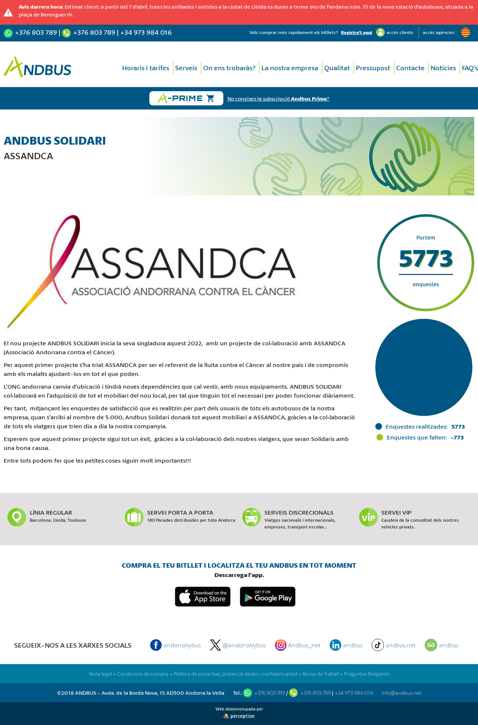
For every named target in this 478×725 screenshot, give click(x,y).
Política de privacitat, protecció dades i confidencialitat (236, 673)
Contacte (410, 67)
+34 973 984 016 (146, 32)
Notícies (443, 67)
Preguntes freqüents (366, 673)
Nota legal (100, 673)
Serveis (186, 67)
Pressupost (373, 67)
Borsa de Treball (321, 673)
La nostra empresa (289, 67)
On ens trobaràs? (229, 67)
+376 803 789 (36, 32)
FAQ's (470, 67)
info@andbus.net (401, 692)
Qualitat (337, 67)
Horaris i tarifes (145, 67)
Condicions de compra (142, 673)
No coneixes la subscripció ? (278, 98)
